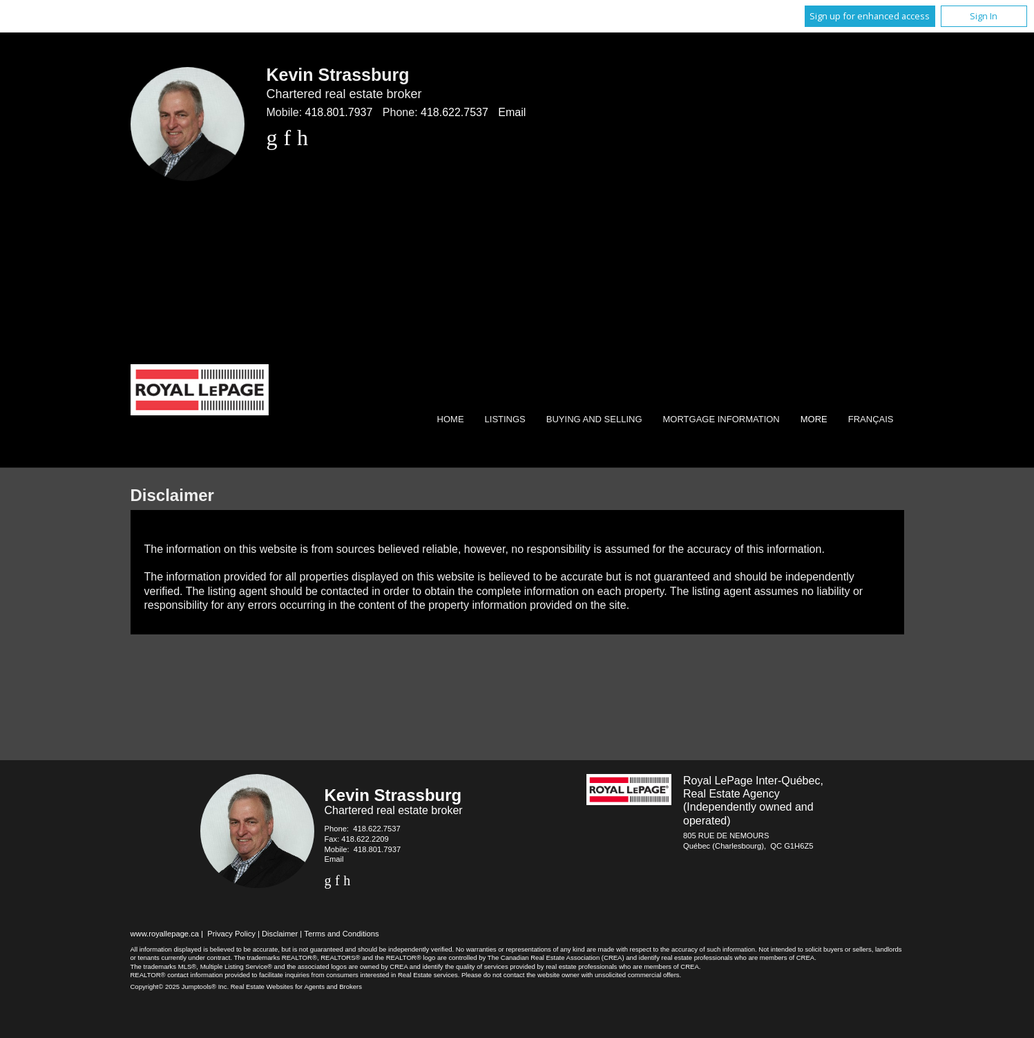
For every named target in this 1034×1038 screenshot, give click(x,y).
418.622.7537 (454, 112)
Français (871, 419)
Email (512, 112)
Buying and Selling (594, 419)
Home (450, 419)
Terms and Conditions (341, 934)
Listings (505, 419)
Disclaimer (280, 934)
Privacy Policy (231, 934)
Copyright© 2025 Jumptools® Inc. (180, 986)
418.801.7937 (339, 112)
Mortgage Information (721, 419)
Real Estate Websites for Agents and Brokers (296, 986)
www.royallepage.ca (165, 934)
